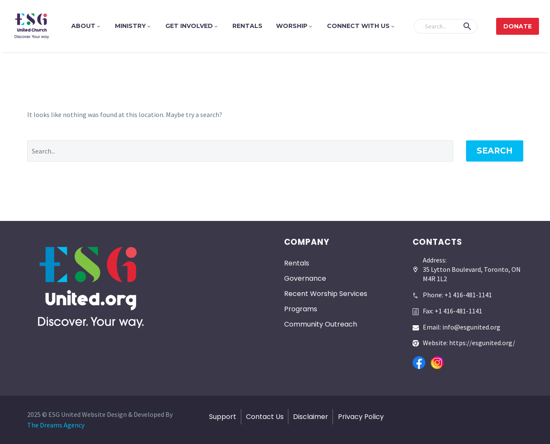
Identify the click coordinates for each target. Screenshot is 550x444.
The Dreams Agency (55, 425)
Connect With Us (361, 26)
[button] (467, 26)
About (86, 26)
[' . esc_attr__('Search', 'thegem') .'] (240, 151)
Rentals (247, 26)
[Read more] (452, 292)
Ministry (133, 26)
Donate (517, 26)
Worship (294, 26)
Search (495, 151)
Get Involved (192, 26)
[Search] (445, 26)
